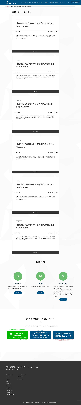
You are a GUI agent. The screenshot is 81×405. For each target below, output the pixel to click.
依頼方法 (26, 2)
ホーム (22, 2)
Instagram (20, 379)
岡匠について (39, 2)
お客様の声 (34, 2)
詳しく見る (18, 292)
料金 (30, 2)
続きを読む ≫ (35, 51)
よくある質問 (45, 2)
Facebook (20, 376)
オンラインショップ (65, 2)
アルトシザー (64, 293)
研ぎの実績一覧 (51, 2)
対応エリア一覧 (58, 2)
